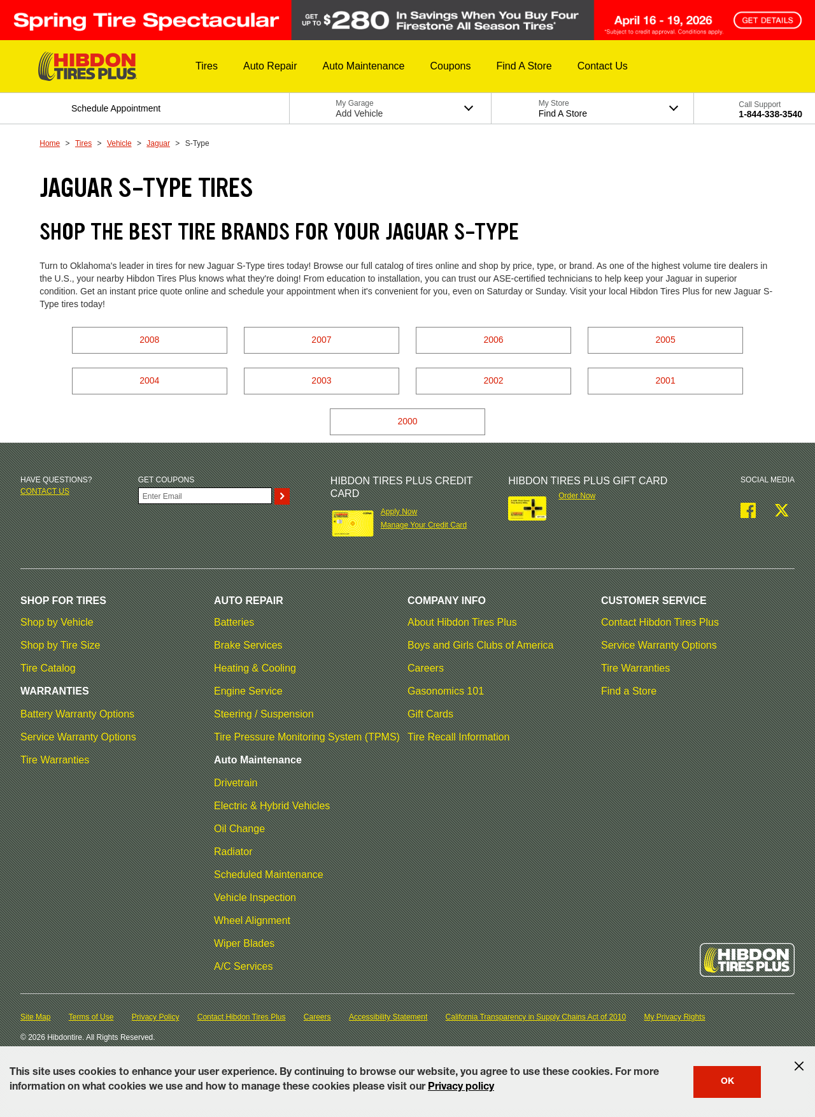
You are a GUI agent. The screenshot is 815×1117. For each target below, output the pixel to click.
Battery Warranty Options (77, 714)
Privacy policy (461, 1088)
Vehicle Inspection (255, 897)
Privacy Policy (156, 1017)
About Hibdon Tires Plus (462, 622)
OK (727, 1081)
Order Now (576, 495)
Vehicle (119, 143)
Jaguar (158, 143)
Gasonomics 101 (446, 691)
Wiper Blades (244, 943)
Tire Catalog (48, 668)
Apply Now (399, 511)
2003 (321, 380)
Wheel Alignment (252, 920)
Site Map (35, 1017)
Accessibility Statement (388, 1017)
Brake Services (248, 645)
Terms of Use (91, 1017)
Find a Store (628, 691)
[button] (206, 66)
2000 (407, 421)
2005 (666, 340)
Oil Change (239, 828)
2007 (321, 340)
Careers (426, 668)
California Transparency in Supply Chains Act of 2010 (536, 1017)
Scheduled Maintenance (268, 874)
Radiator (233, 851)
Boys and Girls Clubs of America (480, 645)
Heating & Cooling (255, 668)
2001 (666, 380)
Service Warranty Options (78, 736)
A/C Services (243, 966)
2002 (493, 380)
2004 (149, 380)
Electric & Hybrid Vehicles (272, 805)
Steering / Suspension (264, 714)
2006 (493, 340)
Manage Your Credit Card (424, 525)
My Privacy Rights (674, 1017)
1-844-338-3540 (770, 114)
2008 (149, 340)
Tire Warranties (54, 759)
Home (49, 143)
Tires (83, 143)
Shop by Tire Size (60, 645)
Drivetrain (235, 782)
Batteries (234, 622)
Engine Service (248, 691)
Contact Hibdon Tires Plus (660, 622)
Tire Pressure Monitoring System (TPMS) (307, 736)
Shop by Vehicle (57, 622)
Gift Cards (430, 714)
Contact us (44, 491)
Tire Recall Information (458, 736)
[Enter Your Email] (205, 495)
